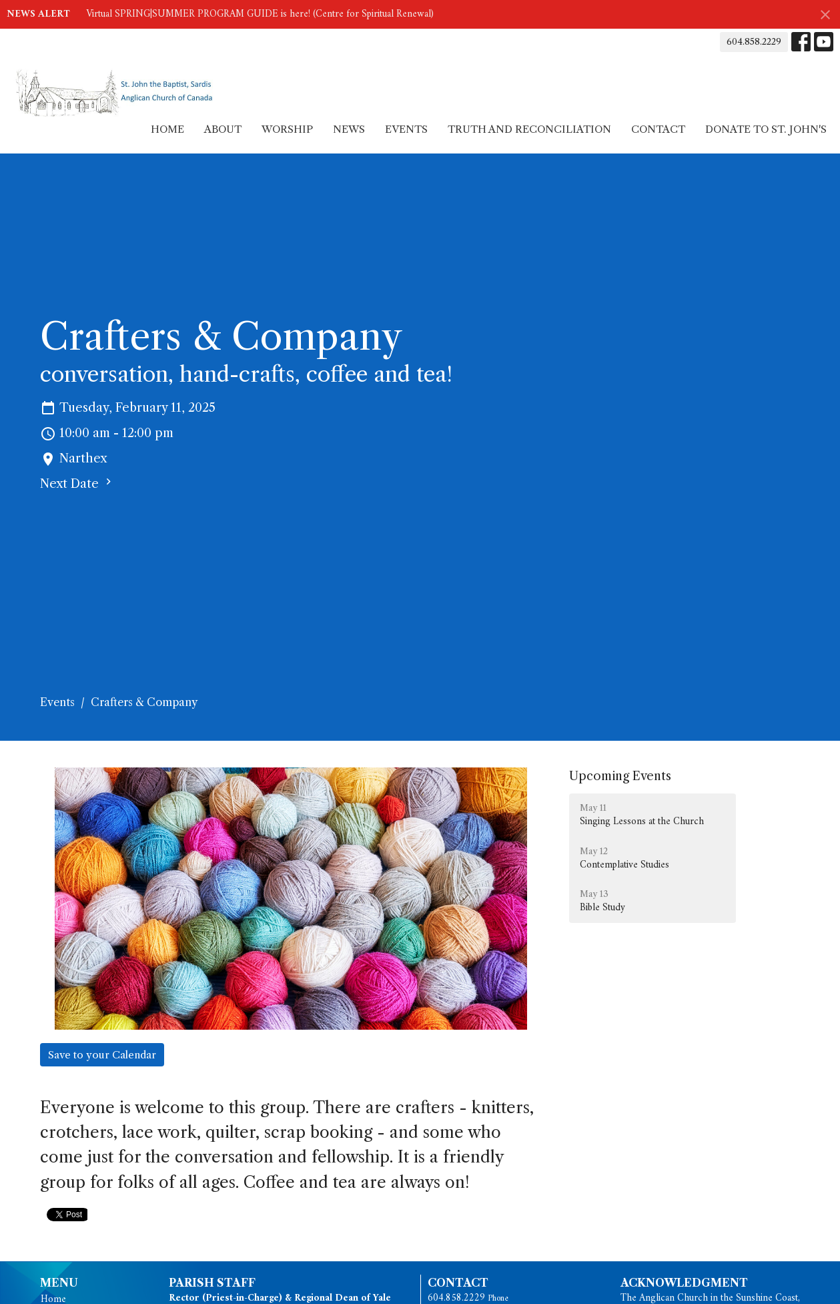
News (349, 129)
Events (406, 129)
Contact (658, 129)
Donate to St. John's (766, 129)
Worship (287, 129)
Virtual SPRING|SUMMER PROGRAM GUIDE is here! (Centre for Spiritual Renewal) (260, 14)
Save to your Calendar (102, 1054)
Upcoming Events (620, 776)
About (223, 129)
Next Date (77, 483)
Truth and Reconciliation (529, 129)
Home (167, 129)
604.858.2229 (754, 41)
